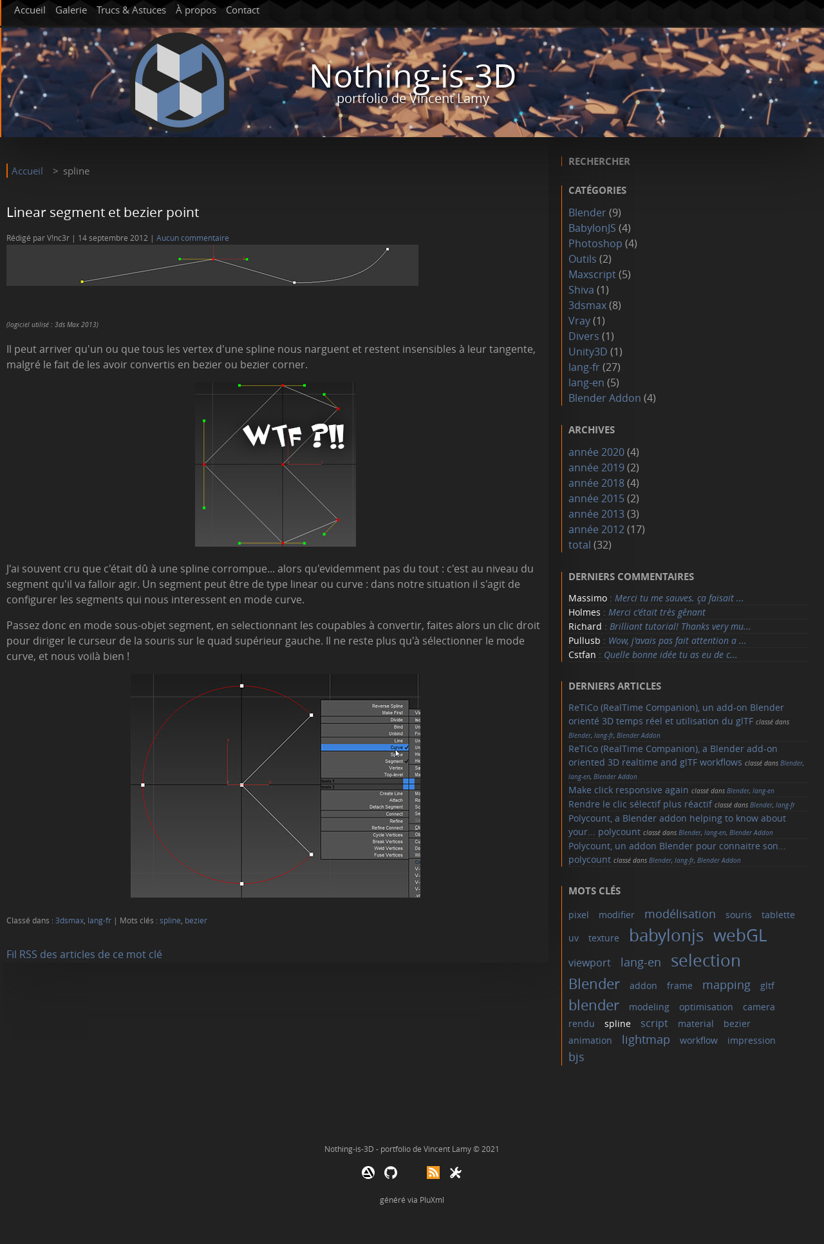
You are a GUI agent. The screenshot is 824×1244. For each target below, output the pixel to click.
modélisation (680, 913)
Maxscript (592, 274)
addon (643, 985)
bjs (576, 1056)
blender (593, 1004)
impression (751, 1040)
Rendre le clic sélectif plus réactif (640, 804)
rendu (581, 1023)
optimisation (706, 1007)
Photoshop (595, 243)
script (654, 1023)
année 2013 (596, 514)
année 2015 (596, 498)
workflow (699, 1040)
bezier (196, 920)
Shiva (581, 290)
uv (573, 938)
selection (706, 960)
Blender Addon (604, 398)
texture (603, 938)
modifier (617, 915)
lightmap (646, 1039)
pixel (578, 915)
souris (739, 915)
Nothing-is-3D (412, 75)
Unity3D (588, 351)
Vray (579, 321)
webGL (740, 935)
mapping (726, 984)
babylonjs (666, 935)
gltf (767, 985)
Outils (582, 259)
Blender (587, 212)
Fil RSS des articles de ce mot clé (84, 954)
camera (759, 1007)
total (581, 545)
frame (680, 985)
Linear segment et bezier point (102, 212)
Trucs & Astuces (131, 9)
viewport (589, 963)
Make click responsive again (628, 790)
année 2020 (596, 452)
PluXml (432, 1199)
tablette (778, 915)
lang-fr (99, 920)
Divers (583, 336)
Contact (242, 9)
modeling (649, 1007)
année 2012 (596, 529)
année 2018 (596, 483)
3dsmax (69, 920)
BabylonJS (592, 228)
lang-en (586, 382)
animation (590, 1040)
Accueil (30, 9)
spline (170, 920)
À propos (196, 9)
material (696, 1023)
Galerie (71, 9)
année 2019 (596, 467)
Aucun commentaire (192, 238)
